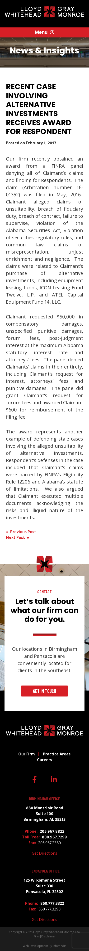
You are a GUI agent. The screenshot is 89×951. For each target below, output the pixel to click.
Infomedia (59, 946)
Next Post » (17, 537)
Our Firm (26, 754)
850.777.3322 (52, 903)
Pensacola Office (44, 870)
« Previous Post (21, 531)
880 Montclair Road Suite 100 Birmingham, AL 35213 (44, 813)
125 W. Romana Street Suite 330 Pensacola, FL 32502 (44, 886)
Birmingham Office (44, 798)
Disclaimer (48, 936)
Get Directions (44, 853)
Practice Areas (56, 754)
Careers (44, 760)
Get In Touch (44, 691)
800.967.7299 (54, 837)
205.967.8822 (52, 831)
